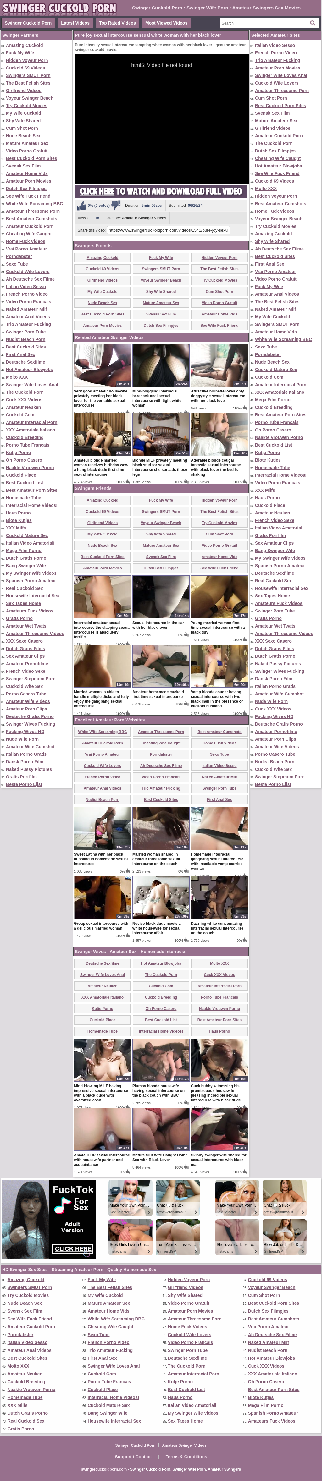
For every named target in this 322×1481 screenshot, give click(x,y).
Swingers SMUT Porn (28, 75)
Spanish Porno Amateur (31, 580)
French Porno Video (27, 294)
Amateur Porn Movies (28, 181)
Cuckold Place (21, 475)
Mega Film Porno (24, 550)
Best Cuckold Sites (26, 346)
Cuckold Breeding (25, 437)
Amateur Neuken (23, 407)
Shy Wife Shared (23, 120)
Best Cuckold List (24, 482)
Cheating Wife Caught (29, 233)
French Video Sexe (25, 671)
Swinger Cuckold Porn (28, 22)
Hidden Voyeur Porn (27, 60)
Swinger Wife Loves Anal (32, 384)
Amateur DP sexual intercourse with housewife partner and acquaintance (102, 1160)
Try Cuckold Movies (26, 105)
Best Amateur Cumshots (31, 218)
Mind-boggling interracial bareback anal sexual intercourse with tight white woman (156, 398)
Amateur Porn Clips (26, 708)
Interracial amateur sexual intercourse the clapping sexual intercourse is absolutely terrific (102, 630)
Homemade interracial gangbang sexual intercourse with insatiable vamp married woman (217, 861)
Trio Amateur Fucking (28, 324)
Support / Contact (133, 1456)
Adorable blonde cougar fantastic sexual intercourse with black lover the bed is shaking (216, 467)
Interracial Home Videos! (32, 505)
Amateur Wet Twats (26, 625)
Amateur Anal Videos (28, 316)
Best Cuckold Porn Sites (31, 158)
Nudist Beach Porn (25, 339)
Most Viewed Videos (166, 22)
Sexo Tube (17, 263)
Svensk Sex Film (23, 165)
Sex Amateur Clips (25, 656)
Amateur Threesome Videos (35, 633)
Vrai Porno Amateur (26, 248)
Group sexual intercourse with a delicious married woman (101, 925)
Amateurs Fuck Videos (29, 610)
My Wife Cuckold (23, 113)
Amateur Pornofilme (27, 663)
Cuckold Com (20, 414)
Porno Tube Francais (27, 444)
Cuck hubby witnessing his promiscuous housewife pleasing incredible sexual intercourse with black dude (216, 1093)
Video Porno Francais (28, 301)
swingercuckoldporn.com (104, 1469)
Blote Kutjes (19, 520)
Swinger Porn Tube (26, 331)
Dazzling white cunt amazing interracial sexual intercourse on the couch (217, 928)
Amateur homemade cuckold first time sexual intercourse (158, 694)
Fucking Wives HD (25, 731)
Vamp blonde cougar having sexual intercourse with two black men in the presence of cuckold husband (217, 699)
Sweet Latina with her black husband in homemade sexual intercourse (101, 859)
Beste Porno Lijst (24, 784)
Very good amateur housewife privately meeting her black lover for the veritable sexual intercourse (100, 398)
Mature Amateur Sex (27, 143)
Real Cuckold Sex (24, 588)
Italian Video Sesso (26, 286)
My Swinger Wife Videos (31, 573)
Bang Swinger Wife (26, 565)
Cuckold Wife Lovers (27, 271)
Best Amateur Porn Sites (32, 490)
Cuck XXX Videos (24, 399)
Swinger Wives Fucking (30, 724)
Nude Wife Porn (22, 739)
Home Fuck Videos (25, 241)
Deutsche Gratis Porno (30, 716)
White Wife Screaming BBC (34, 203)
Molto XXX (17, 377)
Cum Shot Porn (22, 128)
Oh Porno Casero (24, 460)
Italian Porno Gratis (26, 754)
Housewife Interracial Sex (32, 595)
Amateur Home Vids (27, 173)
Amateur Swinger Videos (144, 218)
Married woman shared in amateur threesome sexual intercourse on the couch (156, 859)
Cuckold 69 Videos (25, 67)
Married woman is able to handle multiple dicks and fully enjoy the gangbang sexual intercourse (101, 699)
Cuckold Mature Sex (27, 535)
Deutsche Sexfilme (25, 362)
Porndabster (19, 256)
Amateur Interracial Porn (31, 422)
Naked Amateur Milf (26, 309)
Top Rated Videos (117, 22)
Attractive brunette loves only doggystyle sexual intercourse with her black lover (218, 396)
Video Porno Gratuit (26, 150)
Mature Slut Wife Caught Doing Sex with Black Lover (160, 1157)
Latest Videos (75, 22)
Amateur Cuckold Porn (30, 226)
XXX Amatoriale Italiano (30, 429)
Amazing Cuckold (24, 45)
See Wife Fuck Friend (28, 196)
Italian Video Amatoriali (30, 543)
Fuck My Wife (20, 52)
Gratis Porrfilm (21, 776)
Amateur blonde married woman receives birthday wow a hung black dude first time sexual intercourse (101, 467)
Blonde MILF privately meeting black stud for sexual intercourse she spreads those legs (159, 467)
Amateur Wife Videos (28, 701)
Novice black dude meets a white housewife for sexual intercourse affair (156, 928)
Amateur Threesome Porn (33, 211)
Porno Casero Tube (26, 693)
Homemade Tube (23, 497)
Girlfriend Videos (24, 90)
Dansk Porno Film (24, 761)
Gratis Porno (19, 618)
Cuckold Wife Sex (24, 686)
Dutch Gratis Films (25, 648)
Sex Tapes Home (23, 603)
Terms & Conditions (186, 1456)
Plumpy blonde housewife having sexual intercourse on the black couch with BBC (158, 1091)
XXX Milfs (16, 527)
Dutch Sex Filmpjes (26, 188)
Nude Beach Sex (23, 135)
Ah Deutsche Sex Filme (30, 279)
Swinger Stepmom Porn (31, 678)
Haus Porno (18, 512)
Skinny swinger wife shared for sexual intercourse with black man (219, 1160)
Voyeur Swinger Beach (29, 98)
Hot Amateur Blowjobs (29, 369)
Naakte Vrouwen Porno (30, 467)
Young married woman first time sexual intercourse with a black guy (218, 627)
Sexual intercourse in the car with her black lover (158, 625)
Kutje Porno (18, 452)
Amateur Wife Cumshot (30, 746)
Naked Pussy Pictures (29, 769)
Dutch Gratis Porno (26, 558)
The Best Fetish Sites (28, 82)
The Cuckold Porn (25, 392)
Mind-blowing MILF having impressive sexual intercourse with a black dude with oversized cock (101, 1093)
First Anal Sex (20, 354)
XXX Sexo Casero (24, 641)
